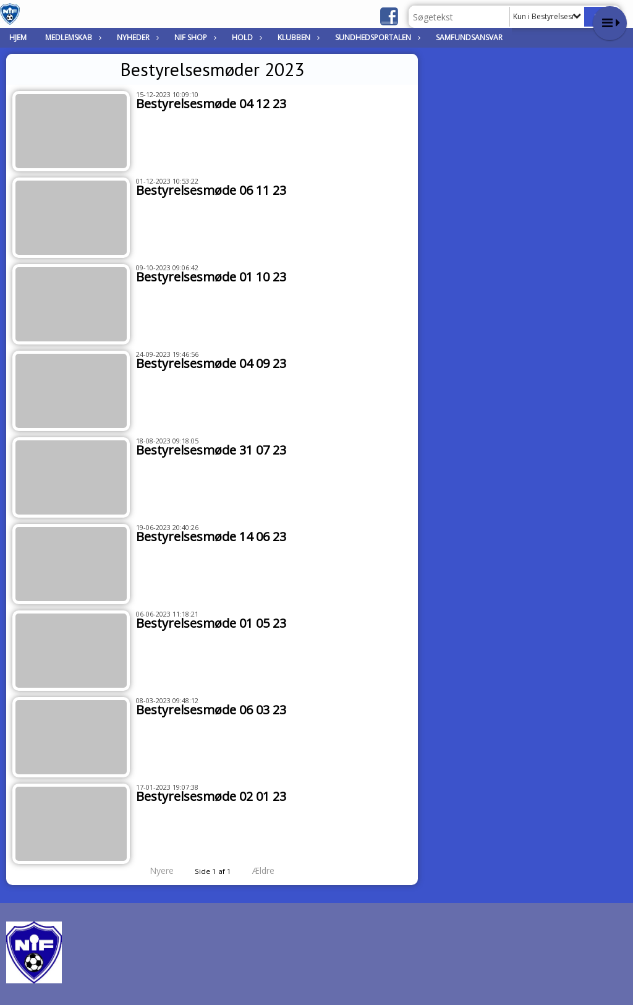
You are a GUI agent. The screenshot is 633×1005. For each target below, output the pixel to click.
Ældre (272, 870)
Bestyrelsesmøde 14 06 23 (211, 536)
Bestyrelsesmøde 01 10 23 (211, 276)
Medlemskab (71, 37)
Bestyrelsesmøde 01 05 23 (211, 623)
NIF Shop (193, 37)
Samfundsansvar (469, 37)
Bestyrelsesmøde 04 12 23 (211, 103)
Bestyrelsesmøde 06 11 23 (211, 190)
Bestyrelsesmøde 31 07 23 (211, 450)
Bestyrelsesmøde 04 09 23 (211, 363)
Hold (245, 37)
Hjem (18, 37)
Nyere (154, 870)
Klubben (297, 37)
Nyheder (136, 37)
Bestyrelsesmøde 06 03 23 (211, 709)
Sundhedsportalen (376, 37)
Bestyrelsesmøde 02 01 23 (211, 796)
